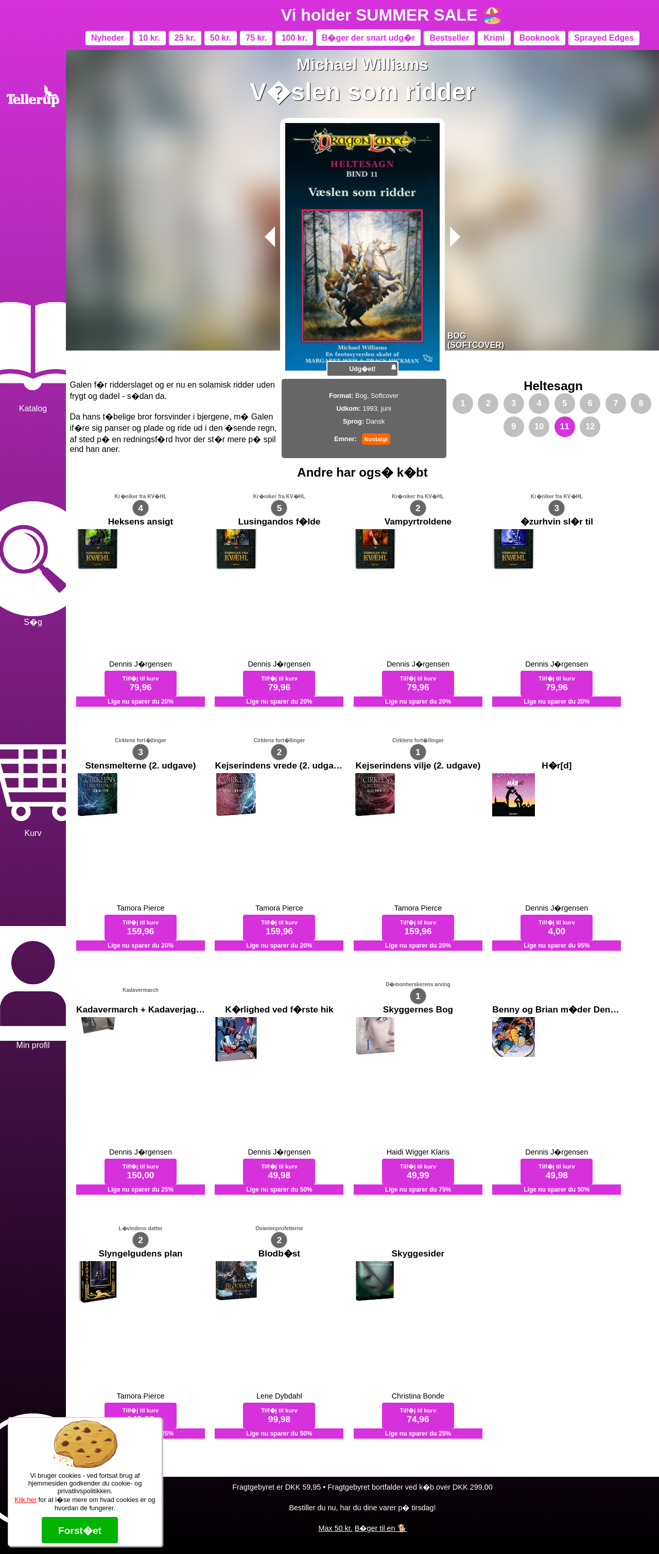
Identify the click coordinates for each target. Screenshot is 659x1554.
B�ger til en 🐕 (381, 1528)
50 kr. (220, 37)
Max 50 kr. (335, 1528)
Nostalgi (376, 439)
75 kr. (256, 37)
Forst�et (79, 1530)
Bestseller (450, 37)
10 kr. (149, 37)
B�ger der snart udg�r (368, 37)
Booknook (539, 37)
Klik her (25, 1500)
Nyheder (107, 37)
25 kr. (185, 37)
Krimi (494, 37)
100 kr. (294, 37)
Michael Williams (362, 64)
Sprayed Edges (604, 37)
